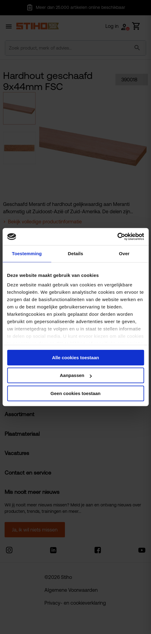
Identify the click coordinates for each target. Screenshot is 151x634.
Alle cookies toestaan (75, 357)
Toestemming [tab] (27, 253)
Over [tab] (124, 253)
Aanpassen (76, 375)
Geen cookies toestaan (75, 393)
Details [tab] (75, 253)
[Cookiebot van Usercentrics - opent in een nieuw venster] (117, 237)
